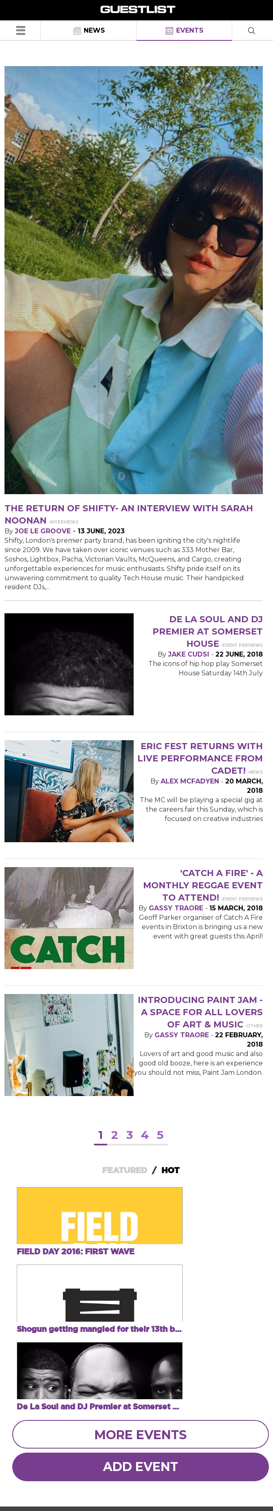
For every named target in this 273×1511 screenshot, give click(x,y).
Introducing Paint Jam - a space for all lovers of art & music (200, 1012)
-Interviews (63, 522)
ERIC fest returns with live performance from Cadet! (200, 758)
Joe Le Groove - (46, 531)
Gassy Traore (177, 908)
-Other (254, 1026)
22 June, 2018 (239, 654)
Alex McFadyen (191, 781)
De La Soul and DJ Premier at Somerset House (207, 631)
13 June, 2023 (101, 531)
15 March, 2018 (236, 908)
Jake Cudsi (189, 654)
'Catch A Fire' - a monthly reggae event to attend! (203, 885)
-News (255, 772)
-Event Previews (242, 645)
